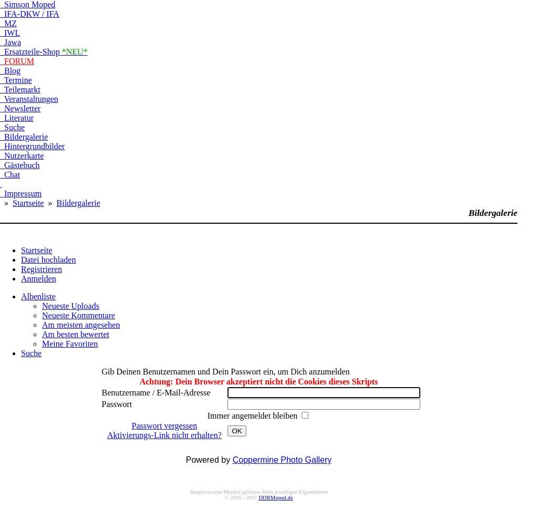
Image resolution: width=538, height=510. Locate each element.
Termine (16, 80)
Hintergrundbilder (32, 146)
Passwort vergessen (165, 425)
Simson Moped (27, 4)
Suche (12, 127)
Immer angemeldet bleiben (253, 415)
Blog (10, 70)
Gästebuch (20, 165)
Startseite (28, 203)
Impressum (21, 193)
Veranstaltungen (29, 99)
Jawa (10, 42)
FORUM (17, 61)
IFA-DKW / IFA (29, 13)
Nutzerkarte (22, 155)
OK (237, 431)
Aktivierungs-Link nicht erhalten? (164, 435)
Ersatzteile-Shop (44, 51)
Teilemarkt (20, 89)
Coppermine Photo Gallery (282, 459)
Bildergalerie (24, 136)
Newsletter (20, 108)
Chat (10, 174)
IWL (10, 32)
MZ (8, 23)
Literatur (17, 117)
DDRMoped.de (275, 498)
